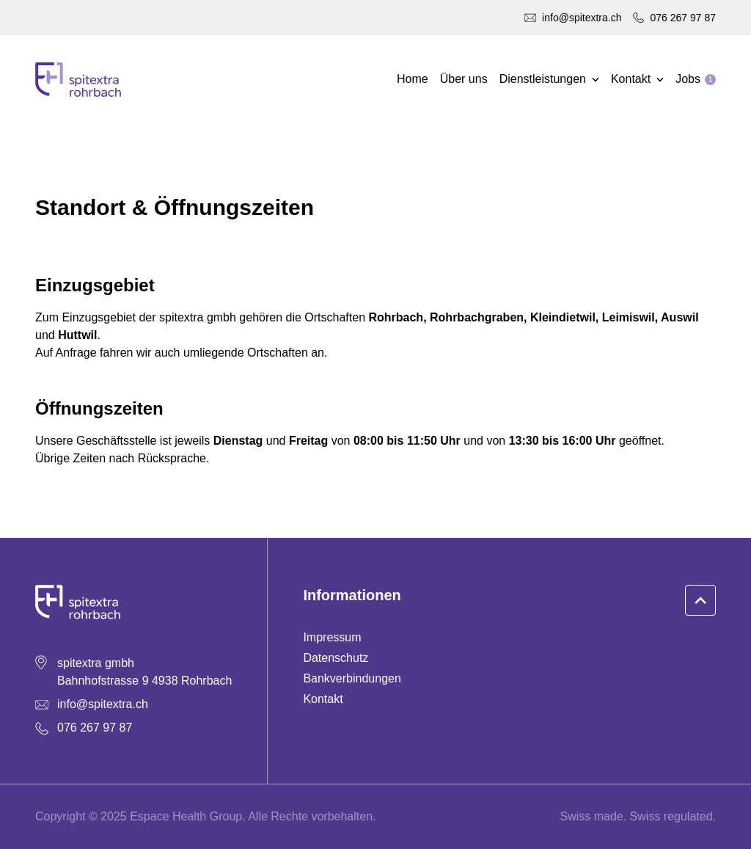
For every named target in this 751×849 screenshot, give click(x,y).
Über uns (464, 79)
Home (412, 79)
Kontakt (322, 699)
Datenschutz (335, 658)
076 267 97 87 (683, 17)
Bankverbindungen (351, 678)
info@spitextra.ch (581, 17)
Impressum (332, 637)
